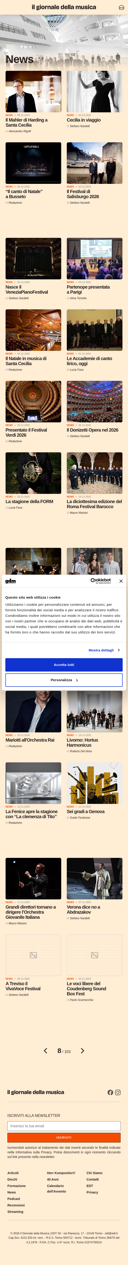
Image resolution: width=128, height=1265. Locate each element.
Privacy (92, 1192)
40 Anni (53, 1179)
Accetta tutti (64, 665)
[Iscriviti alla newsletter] (121, 7)
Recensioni (16, 1205)
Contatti (92, 1179)
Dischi (12, 1179)
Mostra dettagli (101, 650)
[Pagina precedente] (45, 1050)
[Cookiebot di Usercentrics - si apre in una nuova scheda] (90, 581)
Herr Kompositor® (61, 1173)
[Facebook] (110, 1092)
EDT (89, 1186)
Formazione (16, 1186)
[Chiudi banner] (121, 581)
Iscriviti (64, 1137)
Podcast (13, 1199)
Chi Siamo (94, 1173)
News (11, 1192)
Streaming (15, 1212)
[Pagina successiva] (82, 1050)
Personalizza (64, 680)
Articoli (13, 1173)
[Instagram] (118, 1092)
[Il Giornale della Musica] (64, 7)
